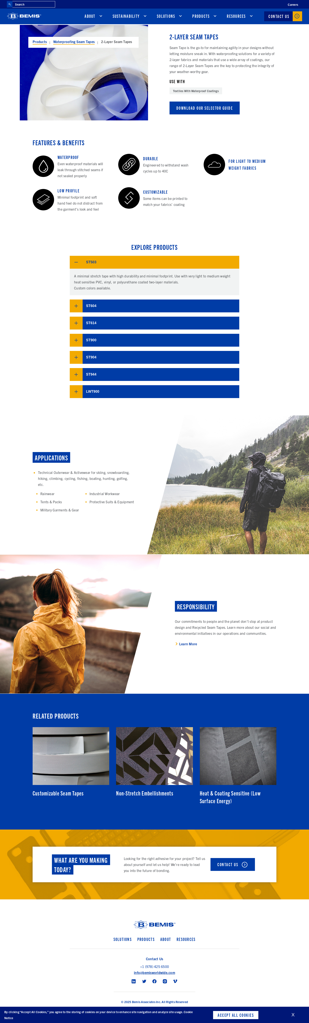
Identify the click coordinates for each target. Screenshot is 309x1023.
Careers (293, 4)
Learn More (188, 644)
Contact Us (278, 16)
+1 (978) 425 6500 (154, 966)
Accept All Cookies (236, 1014)
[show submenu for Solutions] (180, 17)
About (90, 16)
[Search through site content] (33, 4)
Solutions (166, 16)
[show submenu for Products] (215, 17)
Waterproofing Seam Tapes (74, 41)
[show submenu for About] (101, 17)
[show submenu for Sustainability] (145, 17)
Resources (236, 16)
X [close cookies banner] (293, 1014)
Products (201, 16)
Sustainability (126, 16)
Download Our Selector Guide (204, 108)
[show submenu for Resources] (251, 17)
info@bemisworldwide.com (154, 972)
